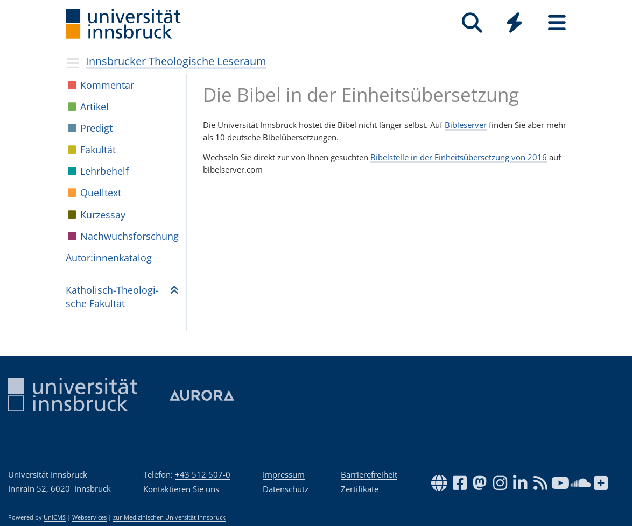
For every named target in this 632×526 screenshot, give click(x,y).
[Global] (514, 24)
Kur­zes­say (102, 214)
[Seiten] (557, 23)
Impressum (284, 474)
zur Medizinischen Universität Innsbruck (169, 517)
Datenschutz (285, 489)
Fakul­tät (98, 149)
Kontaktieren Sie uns (181, 489)
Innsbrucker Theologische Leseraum (176, 61)
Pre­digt (96, 128)
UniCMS (55, 517)
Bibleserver (466, 124)
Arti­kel (94, 106)
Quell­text (100, 192)
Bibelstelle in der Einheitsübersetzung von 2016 (458, 157)
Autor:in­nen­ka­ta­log (109, 257)
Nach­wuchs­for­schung (129, 236)
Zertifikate (359, 489)
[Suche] (472, 23)
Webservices (89, 517)
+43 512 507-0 (202, 474)
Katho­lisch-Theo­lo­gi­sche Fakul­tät (112, 296)
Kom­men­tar (107, 85)
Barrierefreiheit (369, 474)
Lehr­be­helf (104, 171)
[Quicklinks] (514, 23)
